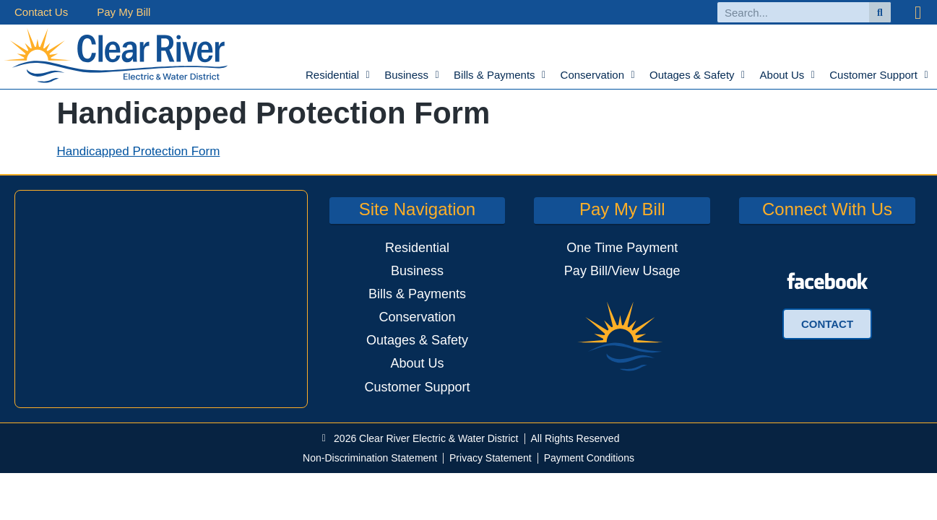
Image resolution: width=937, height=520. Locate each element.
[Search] (880, 12)
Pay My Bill (123, 12)
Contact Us (41, 12)
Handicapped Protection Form (138, 151)
